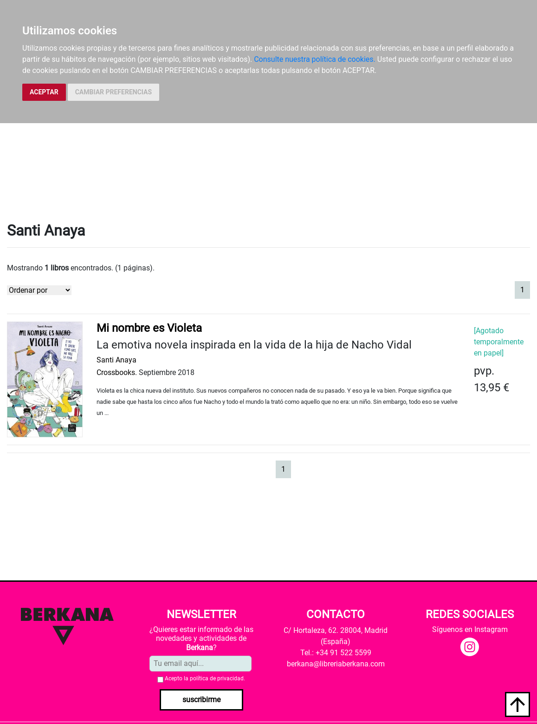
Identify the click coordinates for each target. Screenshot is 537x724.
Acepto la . (205, 678)
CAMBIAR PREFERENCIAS (113, 92)
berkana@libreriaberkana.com (336, 663)
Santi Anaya (116, 359)
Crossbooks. (117, 372)
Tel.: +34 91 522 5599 (335, 652)
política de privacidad (217, 678)
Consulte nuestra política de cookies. (314, 59)
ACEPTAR (44, 92)
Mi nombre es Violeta (149, 328)
